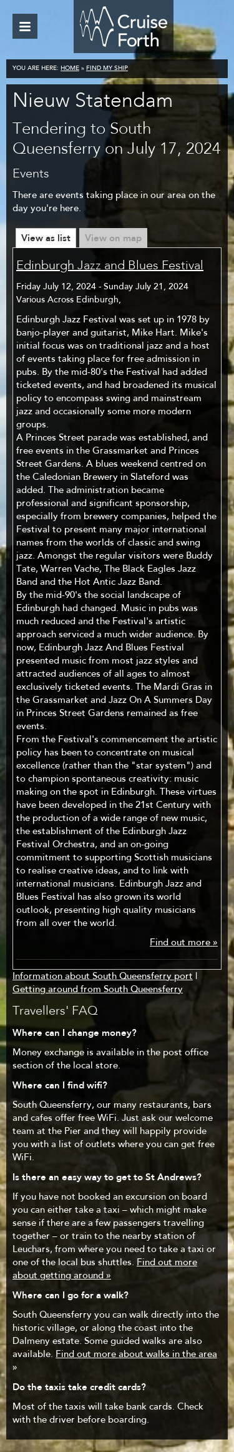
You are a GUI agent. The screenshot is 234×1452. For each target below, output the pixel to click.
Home (70, 69)
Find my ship (107, 69)
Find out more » (184, 943)
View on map (113, 238)
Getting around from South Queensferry (97, 990)
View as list (46, 238)
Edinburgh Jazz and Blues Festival (109, 266)
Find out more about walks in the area (136, 1355)
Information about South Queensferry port (102, 977)
